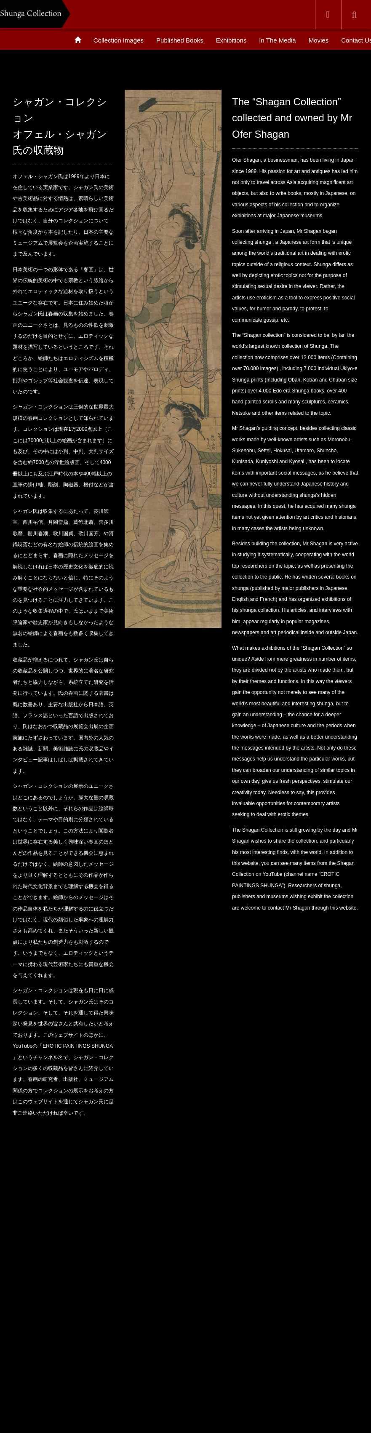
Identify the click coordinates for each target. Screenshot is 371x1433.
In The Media (277, 40)
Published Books (179, 40)
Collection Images (118, 40)
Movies (319, 40)
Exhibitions (231, 40)
